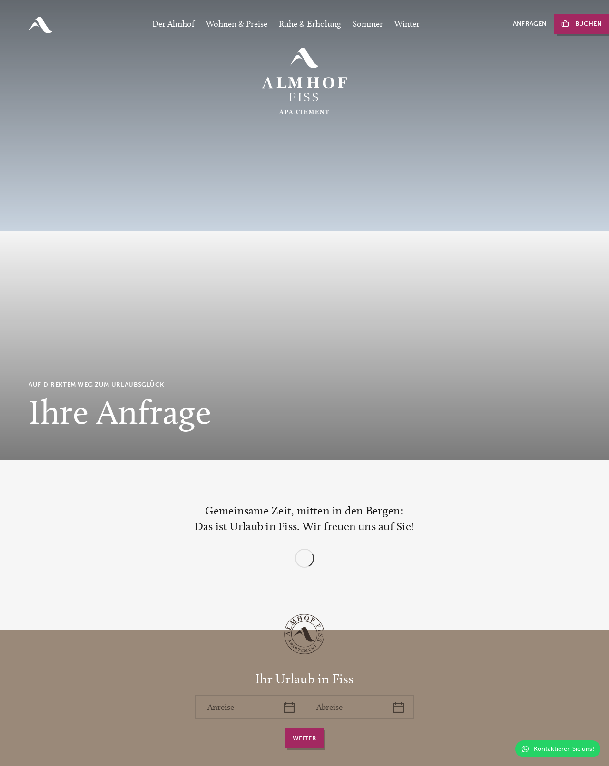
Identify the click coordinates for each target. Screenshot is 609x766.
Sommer (368, 24)
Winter (407, 24)
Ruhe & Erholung (310, 24)
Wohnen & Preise (236, 24)
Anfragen (530, 23)
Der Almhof (173, 24)
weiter (304, 738)
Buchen (588, 23)
